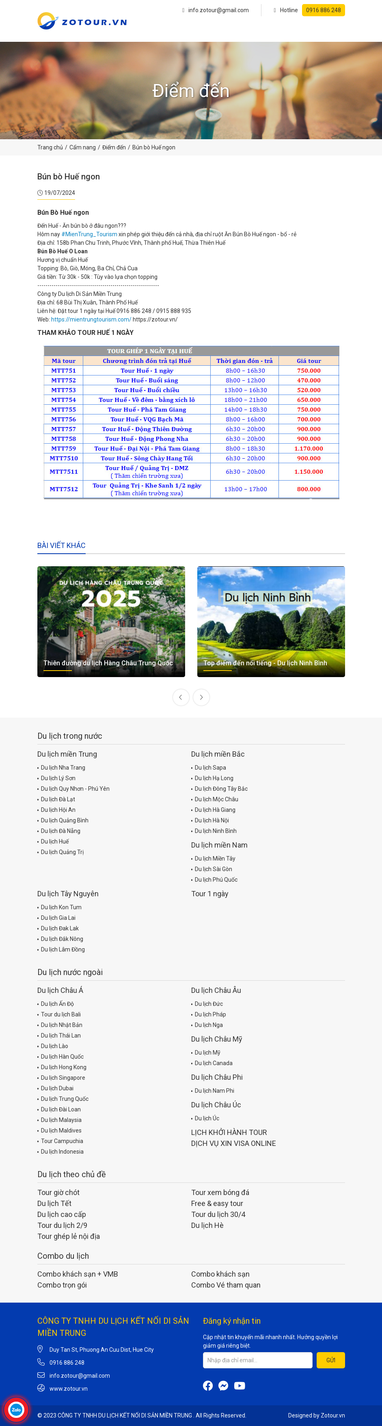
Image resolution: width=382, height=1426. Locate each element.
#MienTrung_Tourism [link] (89, 234)
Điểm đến (114, 147)
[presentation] (181, 697)
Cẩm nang (82, 147)
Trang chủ (50, 147)
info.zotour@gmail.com (215, 10)
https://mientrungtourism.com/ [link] (91, 319)
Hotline (309, 10)
